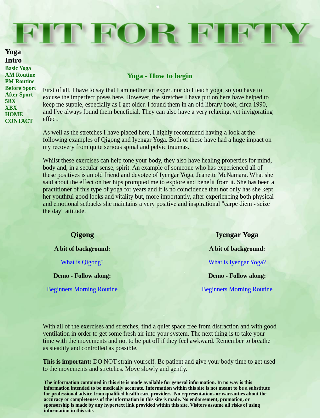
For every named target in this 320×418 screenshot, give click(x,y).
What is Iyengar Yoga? (237, 262)
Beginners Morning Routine (82, 289)
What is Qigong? (82, 262)
